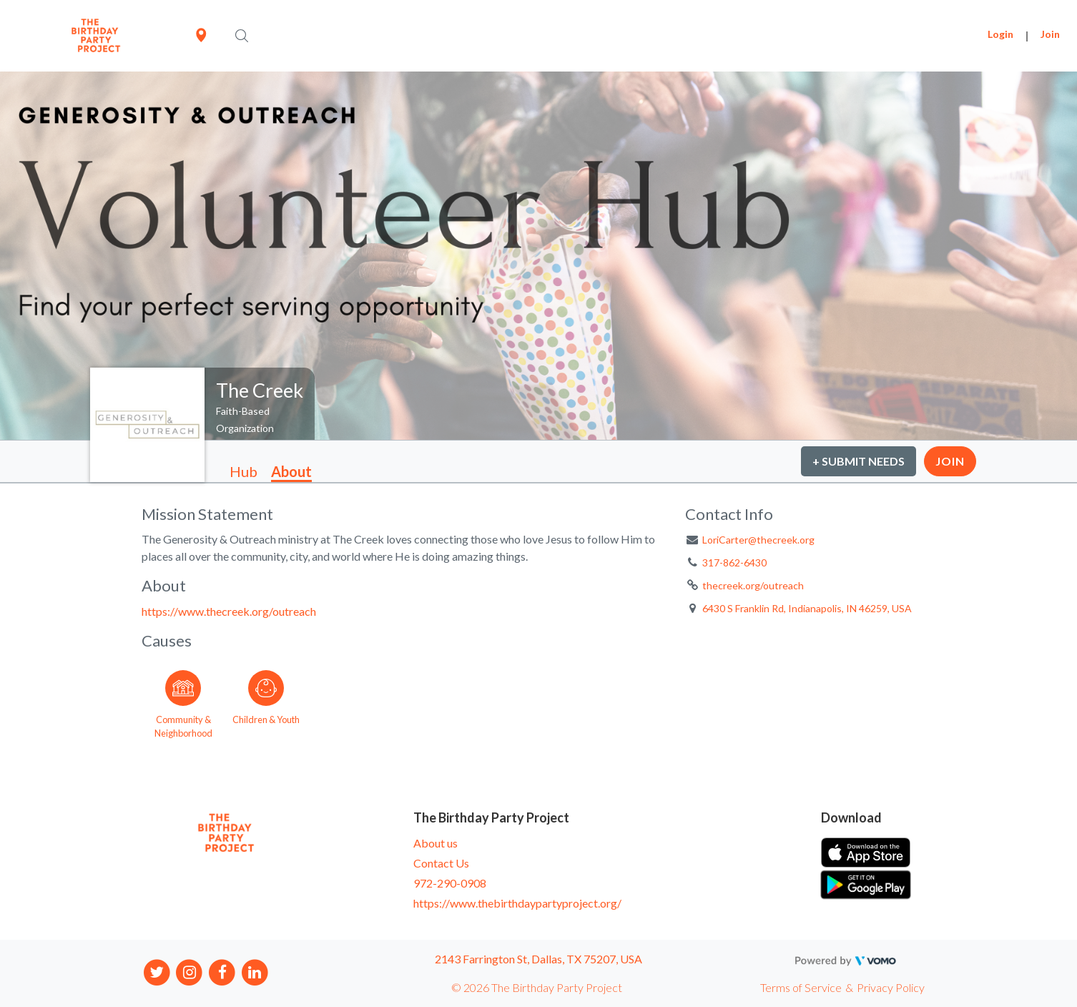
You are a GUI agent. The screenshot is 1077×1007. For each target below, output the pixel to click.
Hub (243, 471)
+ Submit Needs (858, 461)
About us (435, 843)
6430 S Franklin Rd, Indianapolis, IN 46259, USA (807, 608)
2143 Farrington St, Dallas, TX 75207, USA (538, 959)
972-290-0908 (449, 883)
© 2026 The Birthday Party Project (536, 987)
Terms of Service (801, 987)
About (291, 471)
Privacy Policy (891, 987)
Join (1050, 34)
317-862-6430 (734, 562)
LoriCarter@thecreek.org (758, 540)
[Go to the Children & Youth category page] (266, 701)
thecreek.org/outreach (753, 585)
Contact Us (441, 863)
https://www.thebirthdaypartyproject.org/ (517, 903)
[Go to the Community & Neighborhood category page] (183, 701)
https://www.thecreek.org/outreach (229, 611)
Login (1000, 34)
